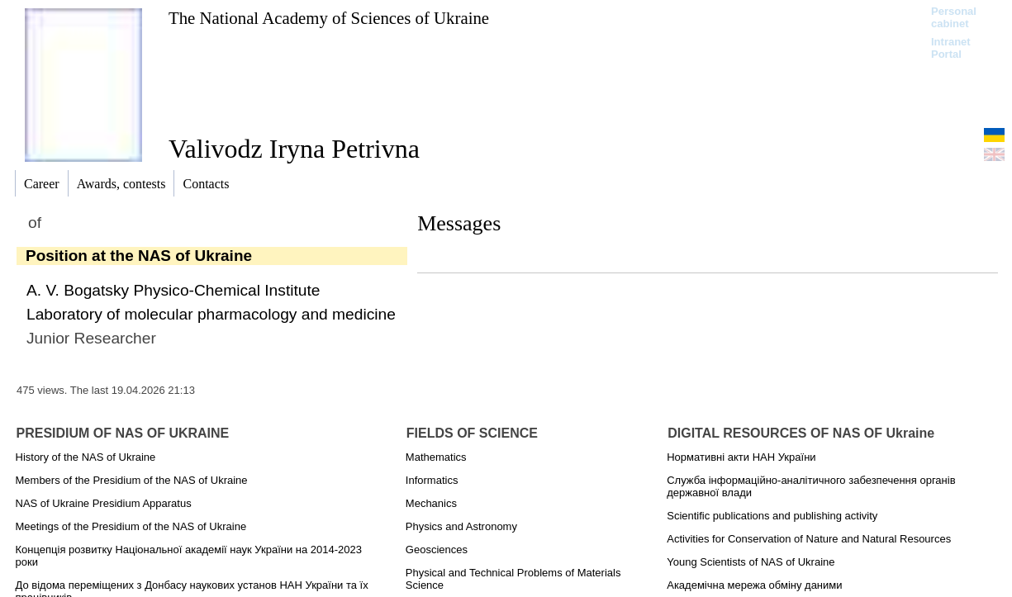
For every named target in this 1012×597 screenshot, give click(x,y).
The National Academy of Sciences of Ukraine (329, 17)
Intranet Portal (951, 48)
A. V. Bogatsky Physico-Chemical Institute (173, 290)
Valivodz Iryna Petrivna (294, 148)
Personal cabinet (953, 17)
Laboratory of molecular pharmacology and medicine (211, 314)
